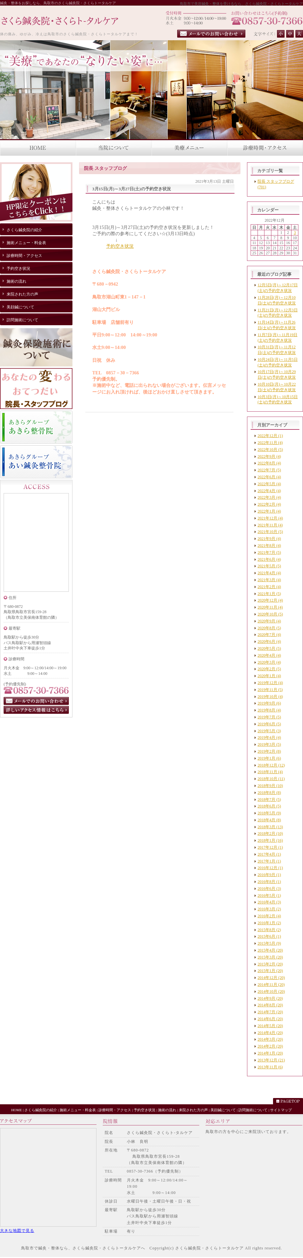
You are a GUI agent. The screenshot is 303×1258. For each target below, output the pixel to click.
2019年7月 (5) (269, 717)
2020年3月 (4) (269, 662)
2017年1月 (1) (269, 861)
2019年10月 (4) (270, 696)
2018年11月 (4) (270, 772)
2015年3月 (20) (270, 957)
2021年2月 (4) (269, 586)
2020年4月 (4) (269, 655)
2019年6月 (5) (269, 724)
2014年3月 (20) (270, 1039)
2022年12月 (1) (270, 435)
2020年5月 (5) (269, 648)
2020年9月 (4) (269, 621)
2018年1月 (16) (270, 840)
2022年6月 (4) (269, 477)
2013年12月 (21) (271, 1060)
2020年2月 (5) (269, 669)
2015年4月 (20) (270, 950)
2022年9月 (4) (269, 456)
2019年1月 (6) (269, 758)
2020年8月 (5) (269, 628)
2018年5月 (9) (269, 813)
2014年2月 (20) (270, 1046)
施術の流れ (167, 1110)
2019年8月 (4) (269, 710)
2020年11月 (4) (270, 607)
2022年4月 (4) (269, 490)
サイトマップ (281, 1110)
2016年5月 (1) (269, 895)
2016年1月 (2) (269, 923)
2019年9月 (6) (269, 703)
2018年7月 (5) (269, 799)
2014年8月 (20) (270, 1005)
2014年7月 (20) (270, 1012)
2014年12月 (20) (271, 977)
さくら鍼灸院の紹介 (40, 1110)
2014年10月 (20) (271, 991)
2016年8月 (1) (269, 881)
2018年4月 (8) (269, 820)
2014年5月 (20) (270, 1025)
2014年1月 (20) (270, 1053)
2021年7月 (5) (269, 552)
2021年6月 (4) (269, 559)
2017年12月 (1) (270, 847)
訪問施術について (252, 1110)
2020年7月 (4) (269, 634)
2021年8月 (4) (269, 545)
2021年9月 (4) (269, 538)
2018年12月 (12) (271, 765)
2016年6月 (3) (269, 888)
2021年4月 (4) (269, 573)
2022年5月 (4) (269, 484)
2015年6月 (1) (269, 936)
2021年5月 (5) (269, 566)
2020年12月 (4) (270, 600)
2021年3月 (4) (269, 580)
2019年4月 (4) (269, 737)
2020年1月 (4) (269, 676)
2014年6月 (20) (270, 1019)
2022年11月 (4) (270, 442)
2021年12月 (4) (270, 518)
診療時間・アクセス (114, 1110)
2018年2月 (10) (270, 833)
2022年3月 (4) (269, 497)
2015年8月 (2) (269, 930)
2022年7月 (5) (269, 470)
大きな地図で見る (17, 1230)
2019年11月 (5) (270, 689)
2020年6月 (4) (269, 641)
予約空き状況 (120, 246)
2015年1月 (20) (270, 970)
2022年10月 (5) (270, 449)
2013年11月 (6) (270, 1067)
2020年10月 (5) (270, 614)
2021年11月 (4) (270, 525)
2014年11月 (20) (271, 984)
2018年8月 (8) (269, 792)
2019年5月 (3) (269, 731)
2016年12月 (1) (270, 867)
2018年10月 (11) (271, 778)
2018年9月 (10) (270, 785)
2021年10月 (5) (270, 531)
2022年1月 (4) (269, 511)
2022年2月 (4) (269, 504)
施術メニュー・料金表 (78, 1110)
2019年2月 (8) (269, 751)
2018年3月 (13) (270, 827)
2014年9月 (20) (270, 998)
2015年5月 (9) (269, 943)
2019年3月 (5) (269, 744)
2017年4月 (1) (269, 854)
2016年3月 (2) (269, 909)
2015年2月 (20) (270, 964)
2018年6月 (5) (269, 806)
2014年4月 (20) (270, 1032)
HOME (16, 1110)
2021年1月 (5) (269, 593)
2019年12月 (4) (270, 682)
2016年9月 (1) (269, 874)
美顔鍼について (223, 1110)
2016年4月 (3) (269, 902)
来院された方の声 (193, 1110)
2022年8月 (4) (269, 463)
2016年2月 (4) (269, 916)
